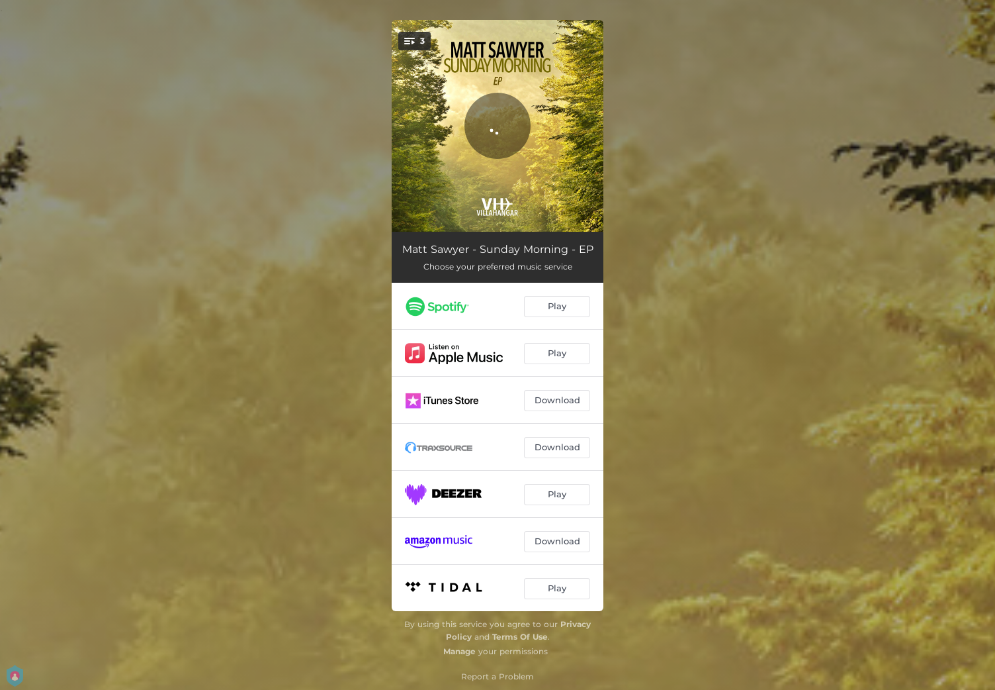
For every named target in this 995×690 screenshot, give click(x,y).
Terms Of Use (520, 637)
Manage (459, 651)
